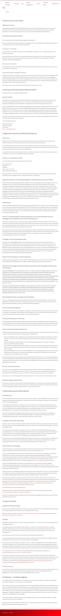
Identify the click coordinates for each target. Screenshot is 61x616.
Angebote (17, 3)
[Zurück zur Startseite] (3, 7)
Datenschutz (5, 612)
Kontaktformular (55, 3)
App (22, 3)
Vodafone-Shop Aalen (7, 3)
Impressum (11, 612)
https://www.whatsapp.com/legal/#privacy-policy (44, 460)
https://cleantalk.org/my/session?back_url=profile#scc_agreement (17, 552)
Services (38, 3)
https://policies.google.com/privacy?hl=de (14, 515)
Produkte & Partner (45, 3)
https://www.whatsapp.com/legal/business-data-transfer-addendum (16, 492)
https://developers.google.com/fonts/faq (33, 513)
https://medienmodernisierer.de (8, 129)
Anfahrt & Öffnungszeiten (29, 3)
